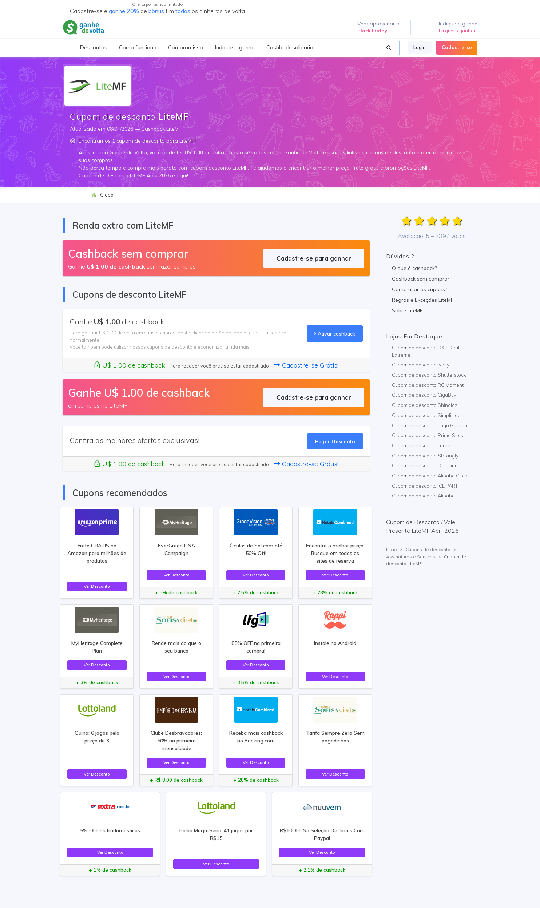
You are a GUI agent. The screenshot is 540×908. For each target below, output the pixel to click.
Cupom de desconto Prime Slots (427, 435)
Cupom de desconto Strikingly (425, 456)
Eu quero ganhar (457, 30)
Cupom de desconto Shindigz (424, 405)
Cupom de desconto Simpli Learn (428, 415)
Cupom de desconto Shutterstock (429, 375)
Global (103, 195)
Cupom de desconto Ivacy (420, 365)
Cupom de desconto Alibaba (423, 496)
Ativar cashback (334, 333)
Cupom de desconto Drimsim (424, 465)
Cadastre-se (457, 47)
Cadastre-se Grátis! (306, 365)
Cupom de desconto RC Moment (428, 385)
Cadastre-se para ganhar (314, 258)
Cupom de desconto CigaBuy (424, 395)
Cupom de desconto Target (422, 445)
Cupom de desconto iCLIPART (425, 486)
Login (419, 47)
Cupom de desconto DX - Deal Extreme (425, 351)
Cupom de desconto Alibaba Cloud (430, 476)
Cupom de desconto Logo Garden (429, 425)
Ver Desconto (97, 586)
